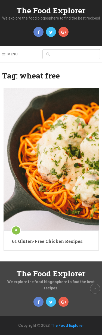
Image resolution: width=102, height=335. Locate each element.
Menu (12, 54)
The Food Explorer (51, 10)
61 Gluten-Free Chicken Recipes (47, 241)
